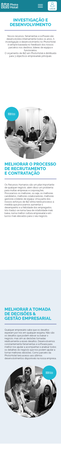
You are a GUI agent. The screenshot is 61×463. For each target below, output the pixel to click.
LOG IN (52, 9)
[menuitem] (58, 6)
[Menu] (40, 6)
